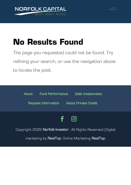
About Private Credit (81, 103)
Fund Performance (54, 94)
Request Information (43, 103)
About (28, 94)
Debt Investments (88, 94)
